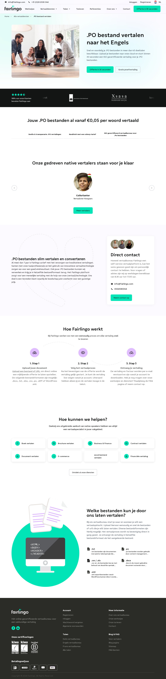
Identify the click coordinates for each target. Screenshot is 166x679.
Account (67, 610)
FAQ (150, 381)
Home (7, 16)
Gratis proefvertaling (127, 69)
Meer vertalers (83, 210)
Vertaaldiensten (47, 9)
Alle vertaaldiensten (21, 16)
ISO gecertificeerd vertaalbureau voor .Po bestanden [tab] (120, 134)
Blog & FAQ (114, 634)
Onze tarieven (115, 622)
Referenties (95, 9)
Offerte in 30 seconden (147, 9)
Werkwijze (29, 9)
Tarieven (80, 9)
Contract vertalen (135, 443)
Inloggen (133, 2)
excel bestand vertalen (100, 456)
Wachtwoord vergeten (73, 622)
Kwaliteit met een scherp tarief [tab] (82, 134)
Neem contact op (121, 298)
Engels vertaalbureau (72, 642)
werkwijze (115, 381)
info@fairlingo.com (15, 2)
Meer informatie (116, 610)
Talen (65, 9)
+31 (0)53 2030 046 (38, 2)
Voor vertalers (115, 639)
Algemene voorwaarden (73, 626)
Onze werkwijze (116, 619)
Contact (126, 9)
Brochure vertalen (63, 443)
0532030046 (119, 289)
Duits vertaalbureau (71, 639)
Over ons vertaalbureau (119, 615)
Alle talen (67, 650)
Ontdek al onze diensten (83, 472)
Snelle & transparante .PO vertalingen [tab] (44, 134)
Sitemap (112, 646)
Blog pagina (114, 642)
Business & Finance (99, 443)
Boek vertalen (24, 443)
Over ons (111, 9)
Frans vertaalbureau (71, 646)
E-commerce (60, 456)
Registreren (145, 2)
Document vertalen (27, 456)
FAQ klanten (114, 650)
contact (137, 384)
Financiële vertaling (136, 456)
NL (157, 2)
